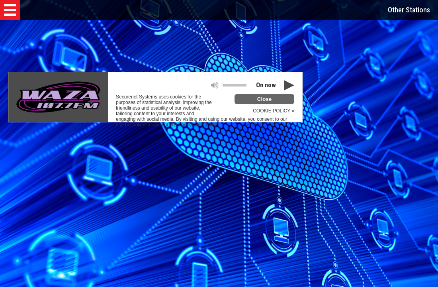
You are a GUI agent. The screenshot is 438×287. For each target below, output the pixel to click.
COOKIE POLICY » (273, 111)
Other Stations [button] (409, 10)
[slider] (234, 85)
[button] (10, 10)
